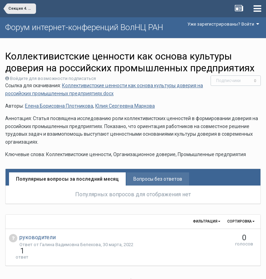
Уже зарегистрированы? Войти (223, 24)
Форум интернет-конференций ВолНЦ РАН (84, 27)
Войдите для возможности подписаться (53, 78)
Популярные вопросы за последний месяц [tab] (67, 179)
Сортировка (241, 221)
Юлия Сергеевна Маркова (125, 106)
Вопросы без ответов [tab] (157, 179)
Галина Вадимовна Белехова (70, 244)
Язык (111, 268)
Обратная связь (143, 268)
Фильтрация (206, 221)
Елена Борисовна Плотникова (59, 106)
